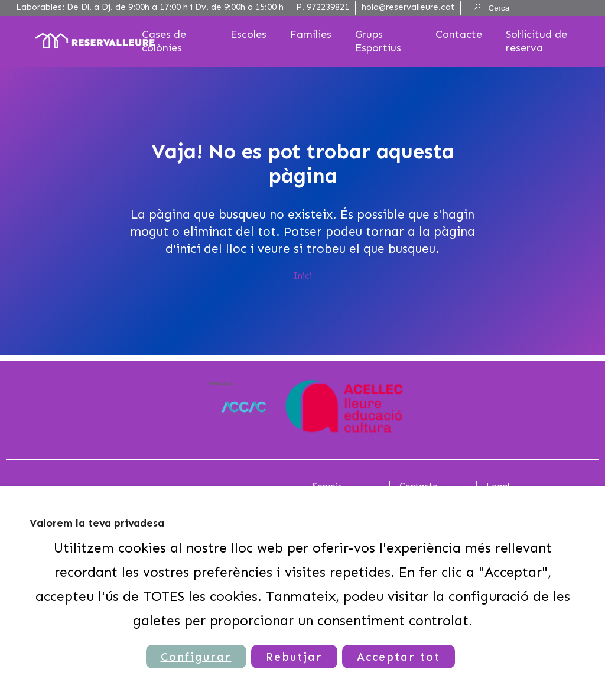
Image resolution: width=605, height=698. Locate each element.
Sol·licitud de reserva (536, 41)
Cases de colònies (164, 41)
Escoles (248, 34)
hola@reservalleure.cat (408, 7)
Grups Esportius (378, 41)
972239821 (328, 7)
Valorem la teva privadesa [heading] (97, 523)
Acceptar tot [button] (398, 657)
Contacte (458, 34)
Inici (303, 276)
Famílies (310, 34)
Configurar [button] (196, 657)
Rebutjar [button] (294, 657)
